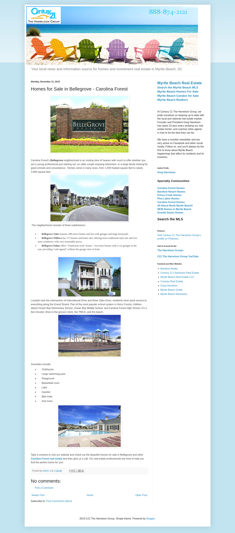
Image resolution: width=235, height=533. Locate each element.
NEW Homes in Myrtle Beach (174, 209)
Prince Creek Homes (169, 195)
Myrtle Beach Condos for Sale (178, 95)
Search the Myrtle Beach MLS (177, 87)
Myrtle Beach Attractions (174, 294)
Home (90, 495)
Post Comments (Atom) (59, 501)
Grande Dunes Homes (170, 212)
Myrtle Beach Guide (172, 290)
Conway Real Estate (172, 281)
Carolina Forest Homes (171, 188)
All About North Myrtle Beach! (175, 205)
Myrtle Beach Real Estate (179, 83)
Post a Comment (44, 488)
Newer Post (38, 495)
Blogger (150, 518)
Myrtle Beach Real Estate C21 (177, 277)
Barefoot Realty (169, 268)
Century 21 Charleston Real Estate (180, 272)
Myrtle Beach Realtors (172, 99)
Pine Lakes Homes (168, 198)
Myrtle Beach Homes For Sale (177, 91)
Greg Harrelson (169, 285)
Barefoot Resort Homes (171, 191)
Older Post (141, 495)
